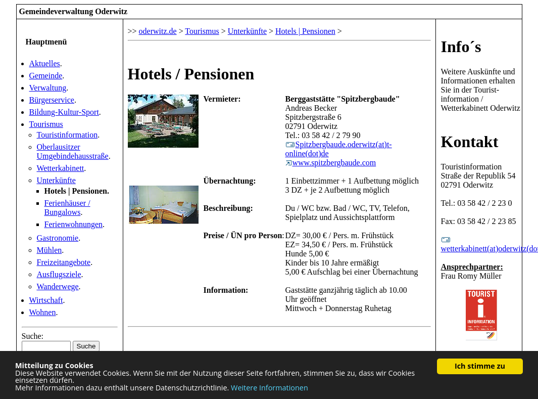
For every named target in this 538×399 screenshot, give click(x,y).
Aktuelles (44, 63)
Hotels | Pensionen (305, 31)
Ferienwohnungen (73, 224)
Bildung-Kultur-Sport (64, 112)
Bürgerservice (51, 100)
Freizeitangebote (64, 262)
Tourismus (46, 124)
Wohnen (42, 312)
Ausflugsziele (59, 274)
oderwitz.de (158, 31)
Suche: (33, 336)
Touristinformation (67, 134)
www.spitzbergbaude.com (330, 162)
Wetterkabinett (60, 168)
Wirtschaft (46, 300)
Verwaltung (48, 87)
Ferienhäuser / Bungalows (67, 207)
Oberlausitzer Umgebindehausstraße (73, 151)
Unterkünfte (56, 180)
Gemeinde (46, 75)
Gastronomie (58, 238)
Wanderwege (58, 286)
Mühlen (49, 250)
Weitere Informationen (269, 387)
